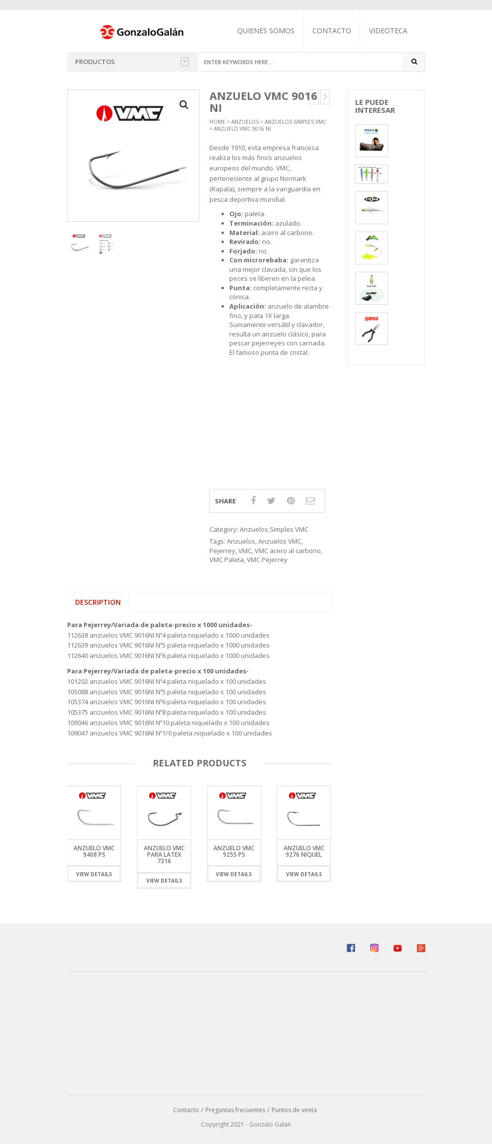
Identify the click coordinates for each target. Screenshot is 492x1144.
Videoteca (389, 30)
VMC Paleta (226, 559)
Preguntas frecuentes (235, 1110)
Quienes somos (266, 30)
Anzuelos (245, 121)
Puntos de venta (294, 1110)
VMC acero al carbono (288, 550)
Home (217, 121)
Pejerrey (222, 550)
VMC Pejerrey (267, 559)
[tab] (98, 602)
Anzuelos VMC (279, 541)
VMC (245, 550)
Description (98, 602)
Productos (132, 61)
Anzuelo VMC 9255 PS (233, 851)
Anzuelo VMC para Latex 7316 (164, 855)
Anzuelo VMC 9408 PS (94, 851)
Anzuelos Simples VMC (295, 121)
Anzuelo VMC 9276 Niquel (304, 851)
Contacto (332, 30)
